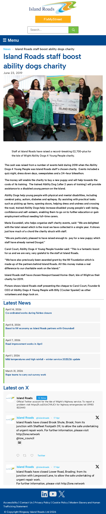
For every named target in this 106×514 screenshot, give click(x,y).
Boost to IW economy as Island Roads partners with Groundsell (39, 328)
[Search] (73, 30)
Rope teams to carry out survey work (25, 374)
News (7, 49)
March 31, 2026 (14, 370)
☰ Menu (11, 40)
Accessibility (10, 502)
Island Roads (25, 417)
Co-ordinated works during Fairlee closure (28, 312)
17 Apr (57, 418)
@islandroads (42, 418)
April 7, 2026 (12, 340)
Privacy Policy (42, 502)
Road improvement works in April (23, 343)
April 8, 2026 (13, 324)
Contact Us (26, 502)
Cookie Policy (60, 502)
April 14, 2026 (13, 309)
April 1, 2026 (12, 355)
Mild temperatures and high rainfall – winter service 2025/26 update (42, 359)
